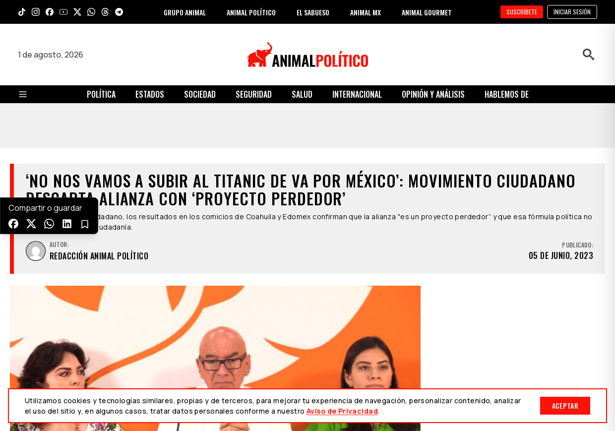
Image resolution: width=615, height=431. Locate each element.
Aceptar (565, 405)
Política (101, 94)
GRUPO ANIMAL (185, 12)
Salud (302, 94)
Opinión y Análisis (433, 94)
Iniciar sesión (572, 11)
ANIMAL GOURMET (427, 12)
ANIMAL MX (365, 12)
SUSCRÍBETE (521, 11)
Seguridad (254, 94)
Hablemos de (507, 94)
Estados (149, 94)
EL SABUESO (313, 12)
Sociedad (200, 94)
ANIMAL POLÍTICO (251, 12)
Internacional (357, 94)
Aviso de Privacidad (342, 411)
